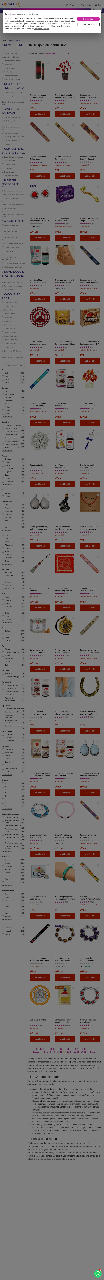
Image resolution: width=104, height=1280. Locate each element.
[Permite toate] (88, 19)
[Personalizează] (88, 24)
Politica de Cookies (41, 29)
